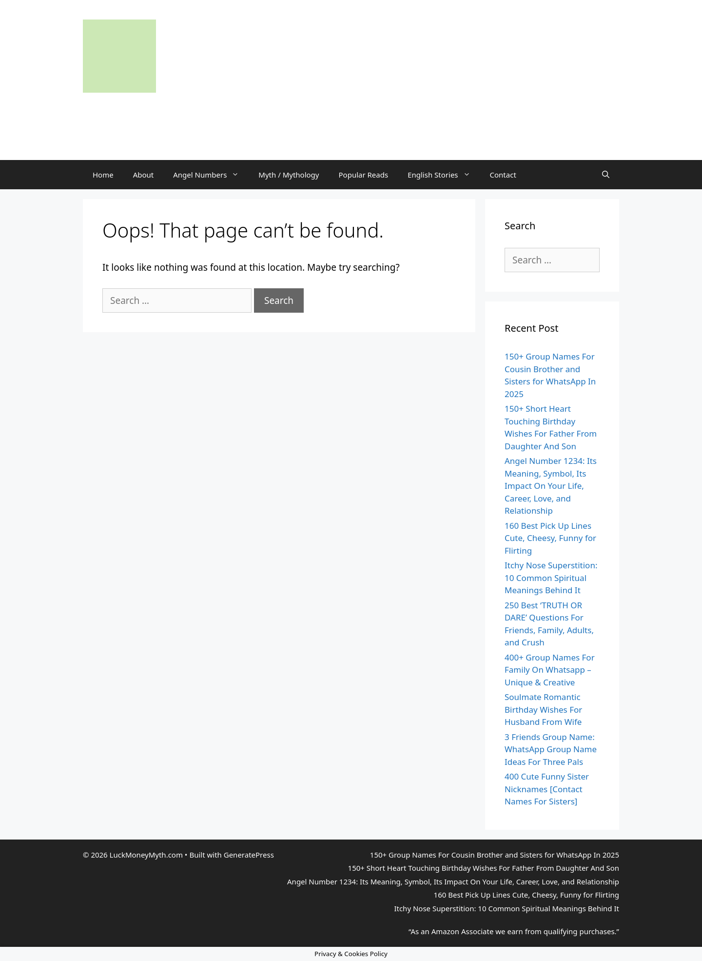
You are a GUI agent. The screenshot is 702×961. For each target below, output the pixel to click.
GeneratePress (249, 855)
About (143, 175)
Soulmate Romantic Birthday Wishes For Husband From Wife (543, 709)
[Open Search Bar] (605, 174)
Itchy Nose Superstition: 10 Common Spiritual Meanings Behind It (551, 578)
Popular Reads (364, 175)
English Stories (444, 174)
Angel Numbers (211, 174)
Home (103, 175)
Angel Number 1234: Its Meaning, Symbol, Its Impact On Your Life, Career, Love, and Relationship (551, 485)
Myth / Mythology (288, 175)
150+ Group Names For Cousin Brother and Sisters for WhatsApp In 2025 (494, 855)
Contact (503, 175)
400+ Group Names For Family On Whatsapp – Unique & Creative (550, 670)
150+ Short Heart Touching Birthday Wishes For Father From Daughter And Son (483, 868)
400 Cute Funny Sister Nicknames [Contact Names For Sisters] (547, 789)
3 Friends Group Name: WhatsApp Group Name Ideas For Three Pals (551, 749)
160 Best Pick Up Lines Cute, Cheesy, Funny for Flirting (550, 538)
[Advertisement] (351, 115)
